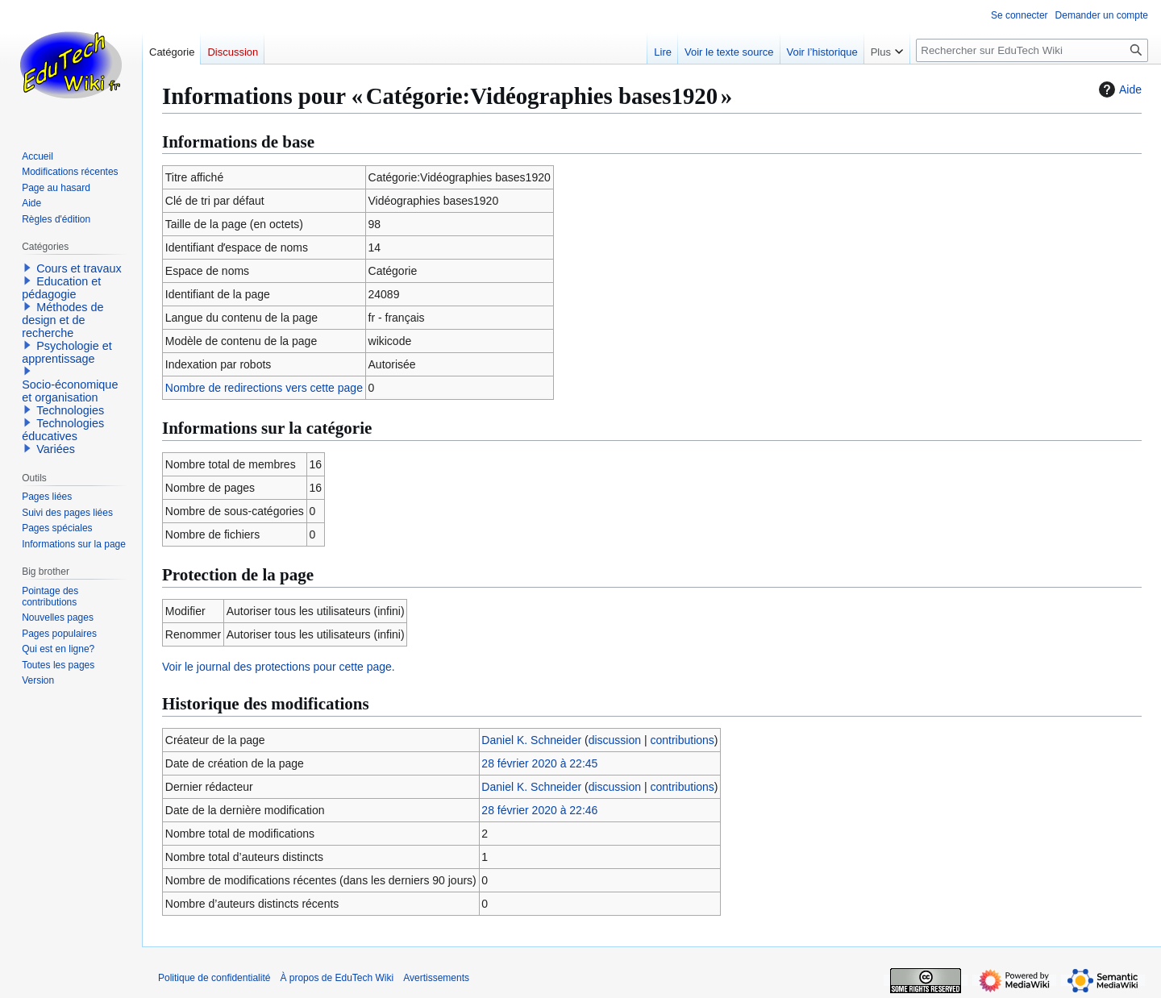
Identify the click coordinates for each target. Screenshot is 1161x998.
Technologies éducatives (63, 430)
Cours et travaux (79, 268)
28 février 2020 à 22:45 (539, 763)
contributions (682, 740)
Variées (55, 449)
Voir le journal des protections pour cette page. (278, 666)
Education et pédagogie (61, 288)
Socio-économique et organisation (70, 391)
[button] (27, 267)
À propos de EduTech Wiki (336, 977)
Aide (1118, 89)
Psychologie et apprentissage (67, 352)
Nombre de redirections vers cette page (264, 387)
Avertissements (436, 977)
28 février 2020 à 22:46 (539, 810)
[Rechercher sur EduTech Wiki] (1032, 50)
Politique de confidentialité (214, 977)
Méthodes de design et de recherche (62, 320)
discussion (615, 740)
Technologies (70, 410)
